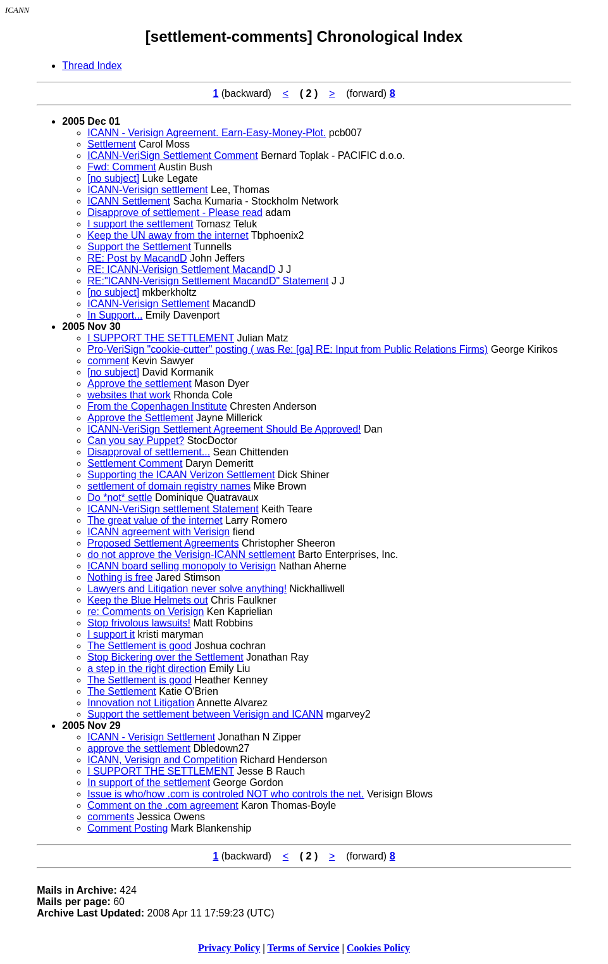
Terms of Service (303, 947)
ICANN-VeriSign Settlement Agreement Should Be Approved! (224, 429)
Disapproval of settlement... (148, 452)
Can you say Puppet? (135, 440)
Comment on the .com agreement (162, 805)
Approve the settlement (139, 383)
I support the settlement (140, 224)
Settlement (111, 144)
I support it (111, 634)
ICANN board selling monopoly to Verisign (181, 566)
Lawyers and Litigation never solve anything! (187, 588)
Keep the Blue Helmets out (147, 600)
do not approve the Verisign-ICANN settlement (191, 554)
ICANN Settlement (128, 201)
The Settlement (121, 691)
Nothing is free (119, 577)
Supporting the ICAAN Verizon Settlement (181, 474)
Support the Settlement (139, 246)
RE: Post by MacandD (137, 258)
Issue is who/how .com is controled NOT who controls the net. (225, 794)
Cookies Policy (378, 947)
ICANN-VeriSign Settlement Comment (172, 155)
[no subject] (113, 178)
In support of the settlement (148, 782)
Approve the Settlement (140, 417)
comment (108, 360)
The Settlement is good (139, 645)
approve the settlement (138, 748)
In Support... (114, 315)
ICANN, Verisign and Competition (162, 759)
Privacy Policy (229, 947)
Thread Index (91, 65)
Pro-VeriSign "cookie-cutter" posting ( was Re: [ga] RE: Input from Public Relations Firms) (287, 349)
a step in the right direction (146, 668)
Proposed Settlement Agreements (163, 543)
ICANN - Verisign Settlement (151, 737)
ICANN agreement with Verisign (158, 531)
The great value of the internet (154, 520)
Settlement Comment (134, 463)
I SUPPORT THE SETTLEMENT (160, 338)
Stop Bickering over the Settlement (165, 657)
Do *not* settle (119, 497)
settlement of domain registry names (169, 486)
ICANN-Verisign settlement (147, 189)
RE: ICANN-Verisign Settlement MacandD (181, 269)
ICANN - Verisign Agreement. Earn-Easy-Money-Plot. (206, 132)
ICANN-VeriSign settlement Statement (172, 509)
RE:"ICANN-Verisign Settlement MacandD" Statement (207, 281)
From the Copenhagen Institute (157, 406)
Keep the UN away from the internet (167, 235)
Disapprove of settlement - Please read (175, 212)
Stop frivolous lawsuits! (138, 623)
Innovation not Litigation (140, 702)
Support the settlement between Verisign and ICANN (205, 714)
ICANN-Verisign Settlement (148, 303)
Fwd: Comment (121, 167)
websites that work (129, 395)
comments (110, 816)
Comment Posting (127, 828)
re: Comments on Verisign (145, 611)
